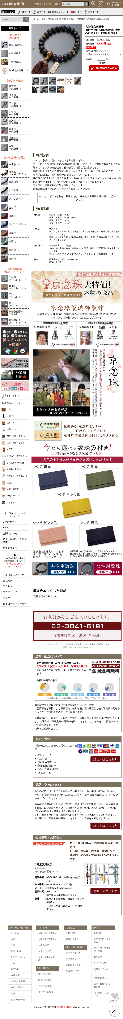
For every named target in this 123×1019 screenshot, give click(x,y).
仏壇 (9, 409)
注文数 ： (91, 58)
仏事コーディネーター (15, 603)
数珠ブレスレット (58, 12)
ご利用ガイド (10, 522)
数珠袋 (76, 12)
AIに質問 (57, 4)
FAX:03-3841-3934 (14, 561)
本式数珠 (39, 12)
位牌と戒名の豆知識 (46, 958)
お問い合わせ (10, 533)
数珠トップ (8, 11)
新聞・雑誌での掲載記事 (102, 985)
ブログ (48, 4)
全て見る (15, 933)
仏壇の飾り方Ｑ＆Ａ (47, 933)
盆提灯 (14, 993)
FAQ (5, 527)
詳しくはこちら (105, 759)
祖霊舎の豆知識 (45, 992)
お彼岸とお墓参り (74, 964)
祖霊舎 (10, 482)
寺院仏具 (15, 969)
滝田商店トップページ (102, 994)
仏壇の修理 (43, 945)
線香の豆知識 (44, 980)
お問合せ (98, 957)
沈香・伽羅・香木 (14, 436)
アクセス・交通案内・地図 (102, 949)
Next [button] (79, 49)
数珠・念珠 (12, 396)
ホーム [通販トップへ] (36, 19)
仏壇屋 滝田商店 (64, 1007)
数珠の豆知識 (44, 973)
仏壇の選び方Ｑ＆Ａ (47, 939)
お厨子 (10, 449)
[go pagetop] (114, 1011)
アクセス (7, 586)
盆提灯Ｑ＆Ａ (72, 939)
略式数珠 (24, 12)
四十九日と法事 (73, 952)
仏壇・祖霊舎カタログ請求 (15, 540)
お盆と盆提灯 (72, 933)
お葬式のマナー (73, 971)
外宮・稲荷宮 (17, 987)
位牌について (44, 951)
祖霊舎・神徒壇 (18, 981)
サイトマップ (100, 963)
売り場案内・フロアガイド (102, 940)
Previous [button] (34, 49)
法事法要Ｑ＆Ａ (73, 958)
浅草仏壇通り (100, 978)
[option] (56, 49)
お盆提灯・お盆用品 (15, 476)
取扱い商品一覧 (18, 999)
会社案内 (7, 580)
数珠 (43, 19)
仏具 (13, 963)
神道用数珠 (91, 12)
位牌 (9, 416)
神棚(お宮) (15, 975)
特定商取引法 (10, 547)
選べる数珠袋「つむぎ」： (98, 50)
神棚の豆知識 (44, 986)
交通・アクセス (105, 891)
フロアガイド (10, 592)
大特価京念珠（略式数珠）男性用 (60, 19)
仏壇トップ (38, 4)
